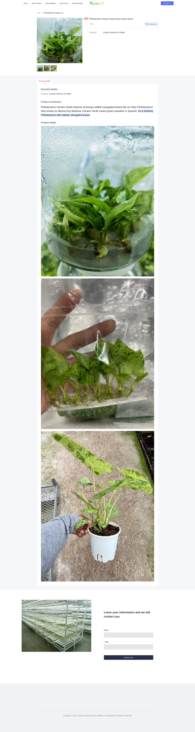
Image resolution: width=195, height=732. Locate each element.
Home (26, 3)
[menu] (55, 3)
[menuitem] (26, 3)
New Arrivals (64, 3)
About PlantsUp (77, 3)
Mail (106, 642)
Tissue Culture (37, 3)
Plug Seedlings (50, 3)
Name (106, 630)
